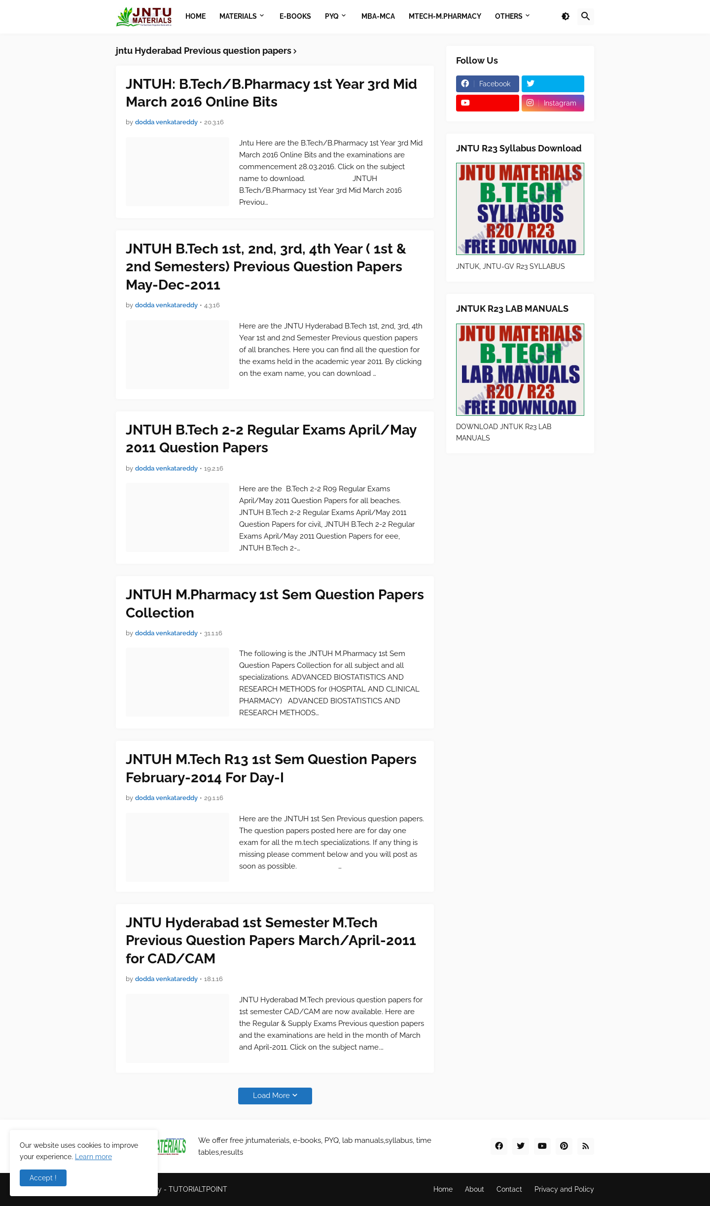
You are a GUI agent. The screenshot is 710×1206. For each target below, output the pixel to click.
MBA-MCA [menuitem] (378, 16)
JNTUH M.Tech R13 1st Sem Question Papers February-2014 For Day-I (271, 768)
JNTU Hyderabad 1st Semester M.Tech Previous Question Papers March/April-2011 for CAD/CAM (271, 940)
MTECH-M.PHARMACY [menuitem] (445, 16)
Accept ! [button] (43, 1178)
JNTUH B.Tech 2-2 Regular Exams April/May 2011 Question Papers (271, 439)
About (474, 1189)
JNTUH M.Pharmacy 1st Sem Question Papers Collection (275, 603)
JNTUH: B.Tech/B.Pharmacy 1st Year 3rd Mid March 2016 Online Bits (271, 93)
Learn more (93, 1157)
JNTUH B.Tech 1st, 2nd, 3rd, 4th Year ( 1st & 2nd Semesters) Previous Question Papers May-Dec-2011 (266, 267)
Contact (509, 1189)
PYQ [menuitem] (332, 16)
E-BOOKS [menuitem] (295, 16)
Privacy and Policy (564, 1189)
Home (443, 1189)
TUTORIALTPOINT (198, 1189)
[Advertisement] (520, 614)
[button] (565, 16)
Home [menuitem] (195, 16)
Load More (271, 1095)
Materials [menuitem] (238, 16)
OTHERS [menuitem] (509, 16)
